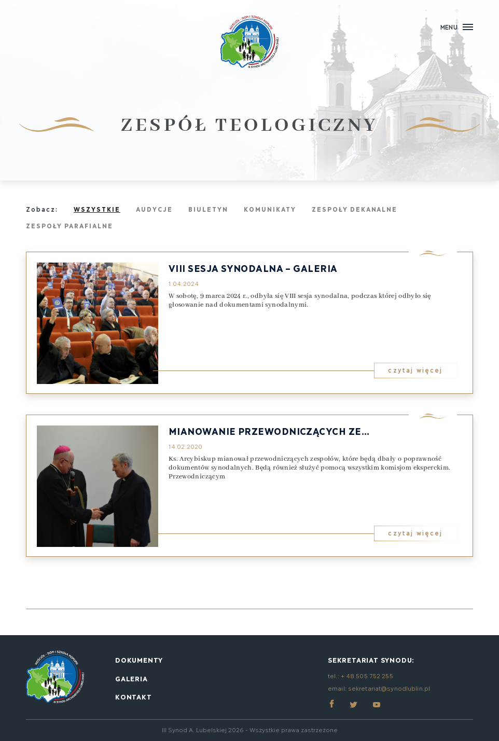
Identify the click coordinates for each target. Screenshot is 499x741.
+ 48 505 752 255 (367, 675)
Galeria (131, 678)
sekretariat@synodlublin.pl (389, 688)
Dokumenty (139, 659)
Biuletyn (208, 209)
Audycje (154, 209)
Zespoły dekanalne (355, 209)
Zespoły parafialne (69, 225)
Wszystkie (97, 209)
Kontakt (133, 696)
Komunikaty (270, 209)
